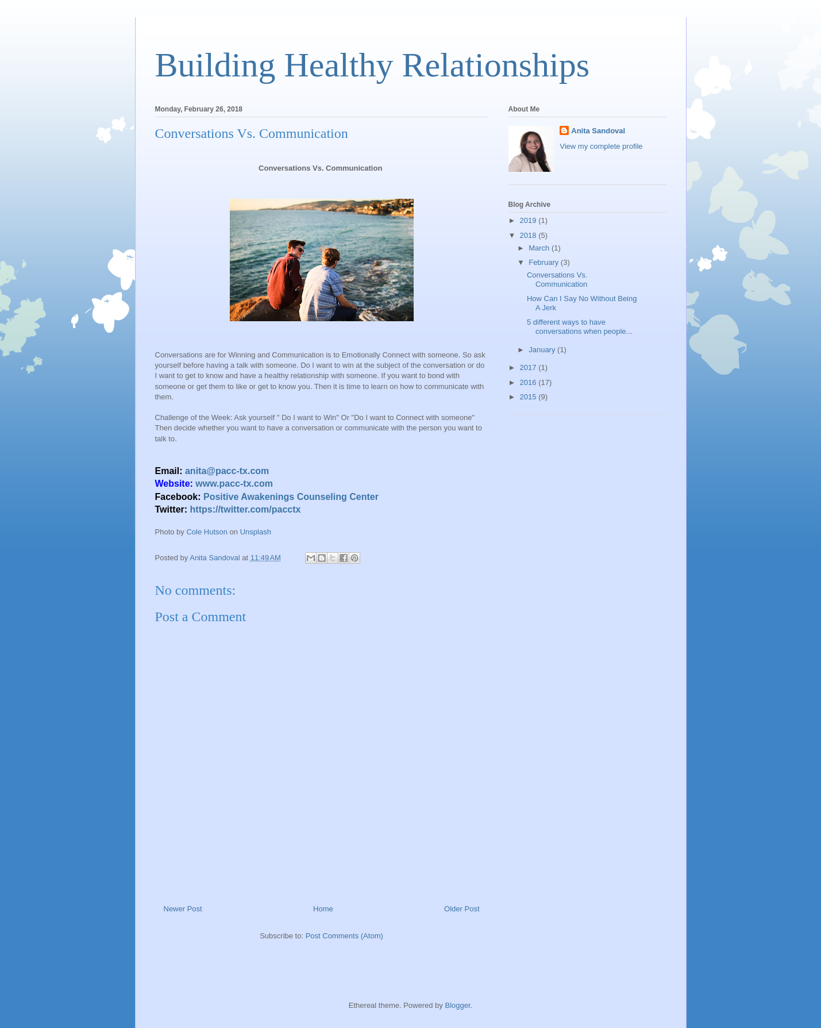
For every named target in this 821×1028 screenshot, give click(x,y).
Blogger (457, 1005)
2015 (529, 396)
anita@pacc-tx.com (227, 471)
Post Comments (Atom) (344, 935)
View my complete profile (601, 146)
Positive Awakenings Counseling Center (291, 497)
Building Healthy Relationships (372, 65)
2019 (529, 220)
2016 (529, 382)
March (540, 248)
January (543, 349)
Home (323, 908)
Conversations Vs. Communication (557, 279)
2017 (529, 367)
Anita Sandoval (598, 130)
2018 (529, 235)
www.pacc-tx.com (234, 483)
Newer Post (183, 908)
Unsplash (255, 532)
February (545, 262)
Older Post (461, 908)
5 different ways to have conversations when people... (579, 327)
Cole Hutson (207, 532)
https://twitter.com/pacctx (245, 509)
